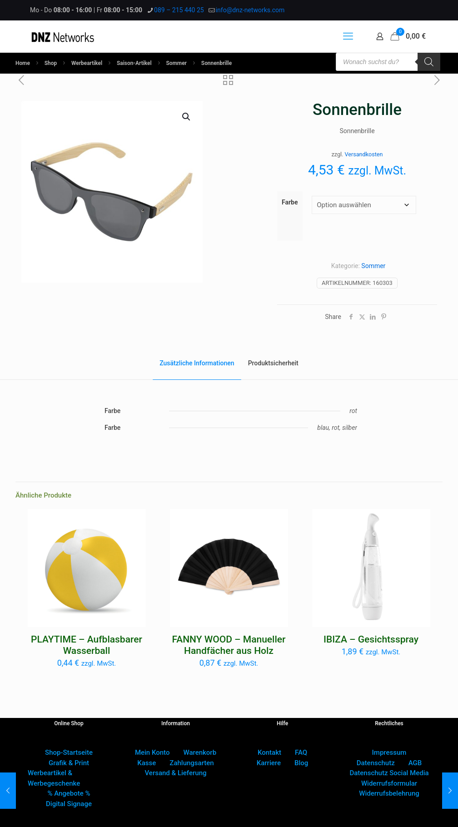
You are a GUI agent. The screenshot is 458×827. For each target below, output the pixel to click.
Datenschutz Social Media (388, 773)
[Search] (429, 62)
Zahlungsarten (191, 763)
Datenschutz (376, 763)
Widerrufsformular (389, 783)
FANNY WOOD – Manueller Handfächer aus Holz (229, 645)
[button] (187, 117)
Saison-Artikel (134, 63)
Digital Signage (69, 804)
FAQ (301, 752)
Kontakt (269, 752)
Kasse (146, 763)
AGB (415, 763)
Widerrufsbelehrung (389, 793)
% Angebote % (68, 793)
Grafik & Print (69, 763)
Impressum (389, 752)
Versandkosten (364, 154)
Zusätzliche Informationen (196, 363)
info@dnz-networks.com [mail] (250, 10)
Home (22, 63)
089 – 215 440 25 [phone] (179, 10)
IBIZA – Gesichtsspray (371, 639)
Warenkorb (199, 752)
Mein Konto (152, 752)
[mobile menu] (348, 36)
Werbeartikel (86, 63)
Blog (301, 763)
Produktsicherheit (273, 363)
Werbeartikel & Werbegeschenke (54, 778)
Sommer (176, 63)
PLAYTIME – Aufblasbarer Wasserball (86, 645)
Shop (51, 63)
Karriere (269, 763)
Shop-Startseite (69, 752)
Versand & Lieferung (176, 773)
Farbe (290, 202)
